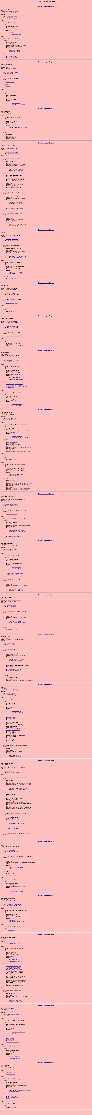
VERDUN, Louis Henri (11, 837)
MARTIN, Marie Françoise (12, 1042)
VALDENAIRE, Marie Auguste (13, 966)
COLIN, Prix (9, 771)
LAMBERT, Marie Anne (12, 851)
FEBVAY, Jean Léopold (17, 867)
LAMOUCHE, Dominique (12, 311)
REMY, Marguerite (16, 34)
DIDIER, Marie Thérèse (12, 327)
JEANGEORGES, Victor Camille (14, 385)
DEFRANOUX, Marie (17, 225)
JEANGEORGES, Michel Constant (14, 387)
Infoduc (4, 1112)
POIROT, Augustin (16, 621)
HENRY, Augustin (10, 850)
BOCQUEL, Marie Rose (18, 891)
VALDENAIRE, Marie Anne (13, 943)
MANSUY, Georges (16, 711)
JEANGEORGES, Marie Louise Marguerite (16, 386)
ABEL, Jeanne (9, 73)
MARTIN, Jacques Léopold (12, 1014)
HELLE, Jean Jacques (11, 605)
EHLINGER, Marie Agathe (18, 104)
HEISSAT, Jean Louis (11, 418)
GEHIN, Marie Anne (11, 1107)
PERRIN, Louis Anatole (11, 57)
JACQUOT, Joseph (10, 643)
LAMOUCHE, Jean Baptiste (12, 326)
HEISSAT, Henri (10, 443)
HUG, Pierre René (16, 103)
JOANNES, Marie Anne (17, 379)
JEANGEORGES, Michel (12, 360)
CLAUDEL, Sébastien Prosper (19, 224)
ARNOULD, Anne (16, 756)
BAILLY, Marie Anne (11, 551)
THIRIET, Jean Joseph (17, 436)
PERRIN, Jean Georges (11, 16)
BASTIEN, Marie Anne (17, 590)
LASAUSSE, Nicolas (17, 589)
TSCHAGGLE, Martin (17, 404)
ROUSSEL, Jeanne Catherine (13, 730)
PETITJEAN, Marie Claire (18, 921)
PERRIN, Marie (16, 51)
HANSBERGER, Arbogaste (18, 659)
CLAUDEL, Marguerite (11, 17)
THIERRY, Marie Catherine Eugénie (14, 573)
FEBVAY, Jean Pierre (17, 890)
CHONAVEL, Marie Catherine (13, 629)
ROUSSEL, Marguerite (11, 740)
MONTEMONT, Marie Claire (19, 869)
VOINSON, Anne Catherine (12, 294)
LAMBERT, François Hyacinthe (13, 536)
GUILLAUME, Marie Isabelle (19, 257)
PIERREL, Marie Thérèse (18, 203)
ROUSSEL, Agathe (10, 731)
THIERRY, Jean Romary (11, 549)
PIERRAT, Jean (15, 755)
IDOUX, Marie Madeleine (12, 419)
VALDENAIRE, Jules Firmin (13, 967)
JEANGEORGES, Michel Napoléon (14, 384)
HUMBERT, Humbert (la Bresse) (19, 127)
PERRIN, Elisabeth (10, 361)
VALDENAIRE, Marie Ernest (13, 968)
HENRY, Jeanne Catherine (12, 1096)
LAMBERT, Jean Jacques (18, 530)
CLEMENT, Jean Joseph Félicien (13, 904)
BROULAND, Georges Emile (19, 256)
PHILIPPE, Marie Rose (17, 961)
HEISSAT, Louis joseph (11, 442)
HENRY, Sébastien (10, 1072)
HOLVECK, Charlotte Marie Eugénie (15, 278)
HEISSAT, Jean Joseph (11, 514)
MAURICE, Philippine (17, 712)
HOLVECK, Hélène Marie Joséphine (14, 208)
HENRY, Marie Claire (11, 875)
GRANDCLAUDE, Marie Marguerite (21, 437)
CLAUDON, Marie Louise (12, 772)
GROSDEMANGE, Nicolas (18, 1032)
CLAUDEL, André (10, 293)
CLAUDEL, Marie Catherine (13, 336)
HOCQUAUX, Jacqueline (12, 694)
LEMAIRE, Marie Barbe (18, 273)
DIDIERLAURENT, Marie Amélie (14, 905)
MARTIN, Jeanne (10, 1039)
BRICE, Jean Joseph (16, 1000)
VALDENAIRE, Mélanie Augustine (14, 971)
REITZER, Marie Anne (11, 644)
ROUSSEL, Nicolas (10, 693)
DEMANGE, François (17, 202)
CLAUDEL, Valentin (17, 272)
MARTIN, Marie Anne (11, 1040)
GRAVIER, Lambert (16, 1057)
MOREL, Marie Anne (17, 568)
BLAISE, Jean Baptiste (17, 32)
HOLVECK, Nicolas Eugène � (13, 187)
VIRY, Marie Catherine (17, 475)
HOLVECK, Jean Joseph (12, 152)
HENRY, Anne (9, 1099)
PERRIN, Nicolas (16, 50)
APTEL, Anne (15, 1091)
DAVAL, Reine (15, 1033)
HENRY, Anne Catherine (12, 1097)
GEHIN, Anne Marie (11, 606)
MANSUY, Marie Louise (12, 153)
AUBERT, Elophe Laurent (12, 72)
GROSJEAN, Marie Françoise (19, 531)
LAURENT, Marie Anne (12, 505)
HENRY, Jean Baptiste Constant (19, 788)
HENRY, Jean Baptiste (11, 873)
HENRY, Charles (16, 920)
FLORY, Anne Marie (17, 660)
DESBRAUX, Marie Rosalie (13, 459)
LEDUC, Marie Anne (17, 1001)
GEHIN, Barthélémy (16, 959)
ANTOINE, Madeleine (11, 1016)
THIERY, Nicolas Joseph (12, 574)
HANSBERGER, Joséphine (12, 670)
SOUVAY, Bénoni (10, 930)
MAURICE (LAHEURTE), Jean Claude (21, 1090)
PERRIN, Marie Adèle (11, 56)
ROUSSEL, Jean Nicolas (17, 169)
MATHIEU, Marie (10, 1074)
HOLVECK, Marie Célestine (13, 180)
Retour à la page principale (46, 6)
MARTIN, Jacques (10, 1038)
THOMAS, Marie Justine (18, 823)
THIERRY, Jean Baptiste (17, 474)
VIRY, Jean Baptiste (16, 567)
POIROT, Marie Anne (11, 86)
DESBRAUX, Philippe (11, 504)
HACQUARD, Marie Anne (18, 789)
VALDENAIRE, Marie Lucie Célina (14, 969)
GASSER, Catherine (17, 405)
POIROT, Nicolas (10, 82)
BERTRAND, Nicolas (17, 377)
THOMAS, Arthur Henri (12, 828)
